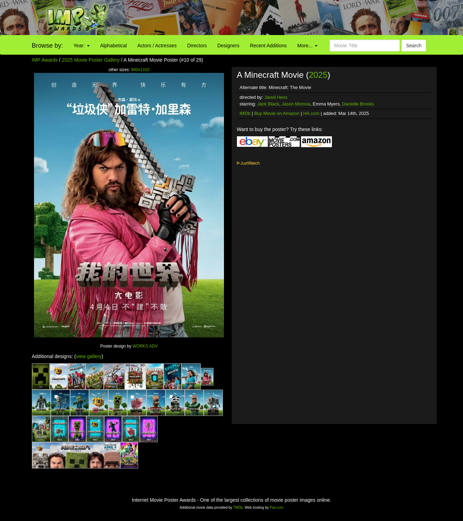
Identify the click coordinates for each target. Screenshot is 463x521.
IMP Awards (45, 60)
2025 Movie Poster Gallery (91, 60)
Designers (228, 45)
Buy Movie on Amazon (276, 113)
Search (413, 45)
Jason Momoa (295, 104)
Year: (82, 45)
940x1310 (140, 69)
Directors (197, 45)
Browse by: (47, 45)
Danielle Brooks (358, 104)
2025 (318, 75)
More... (307, 45)
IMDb (245, 113)
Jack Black (268, 104)
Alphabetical (113, 45)
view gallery (89, 356)
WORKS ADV (145, 346)
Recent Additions (268, 45)
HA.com (311, 113)
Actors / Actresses (157, 45)
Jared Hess (275, 97)
